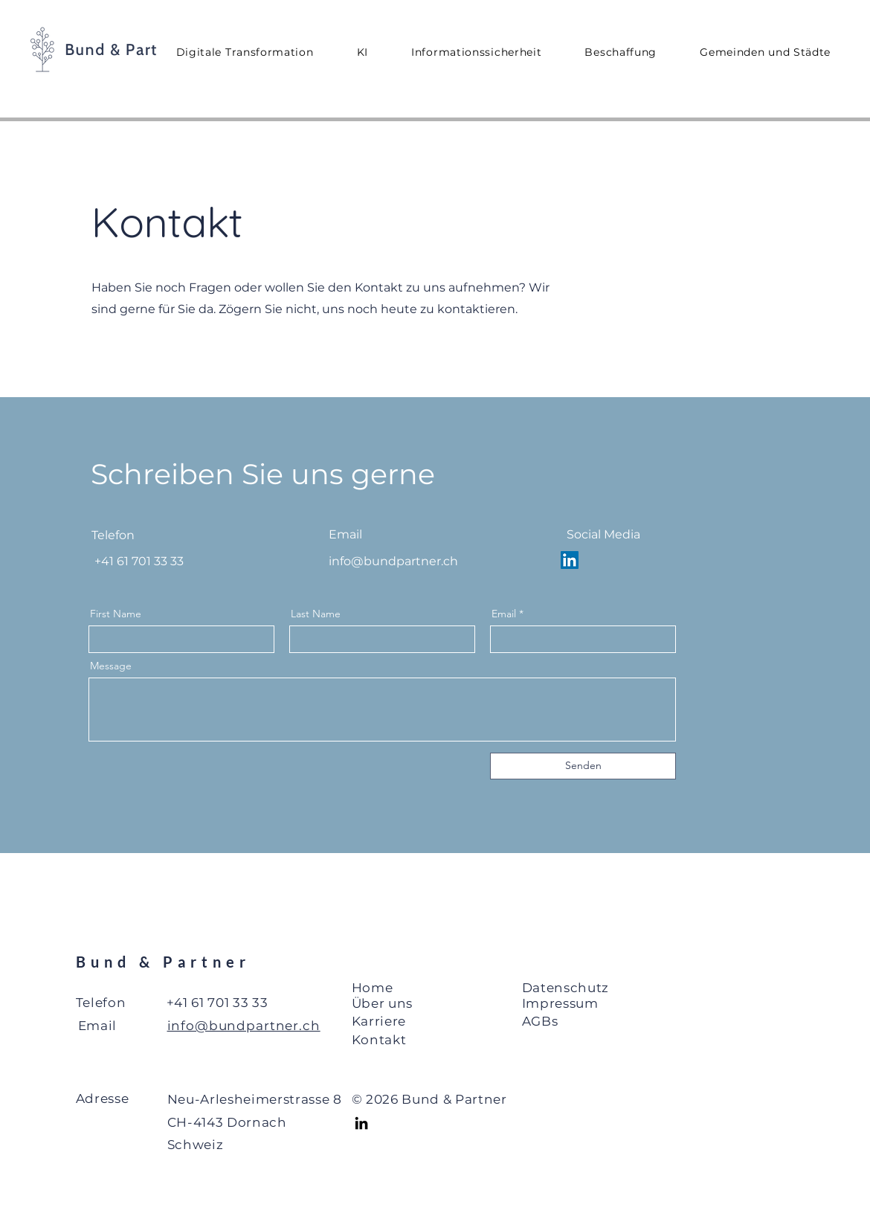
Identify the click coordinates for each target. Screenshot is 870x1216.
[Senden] (583, 766)
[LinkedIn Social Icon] (570, 560)
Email (504, 613)
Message (111, 665)
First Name (115, 613)
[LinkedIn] (361, 1123)
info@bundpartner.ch (393, 561)
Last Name (316, 613)
